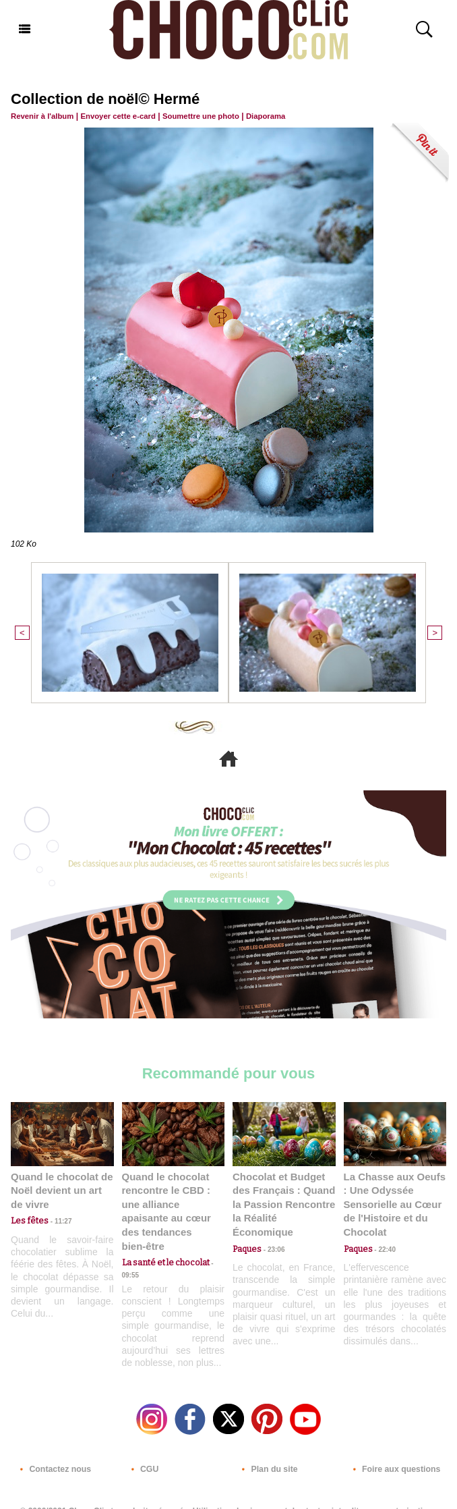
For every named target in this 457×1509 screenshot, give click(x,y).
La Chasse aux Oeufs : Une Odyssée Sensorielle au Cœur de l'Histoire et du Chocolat (394, 1201)
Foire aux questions (393, 1450)
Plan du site (267, 1450)
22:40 (382, 1245)
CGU (142, 1450)
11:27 (55, 1218)
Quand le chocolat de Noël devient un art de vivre (60, 1188)
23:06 (271, 1231)
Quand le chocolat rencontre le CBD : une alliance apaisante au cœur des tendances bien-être (173, 1201)
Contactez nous (52, 1450)
